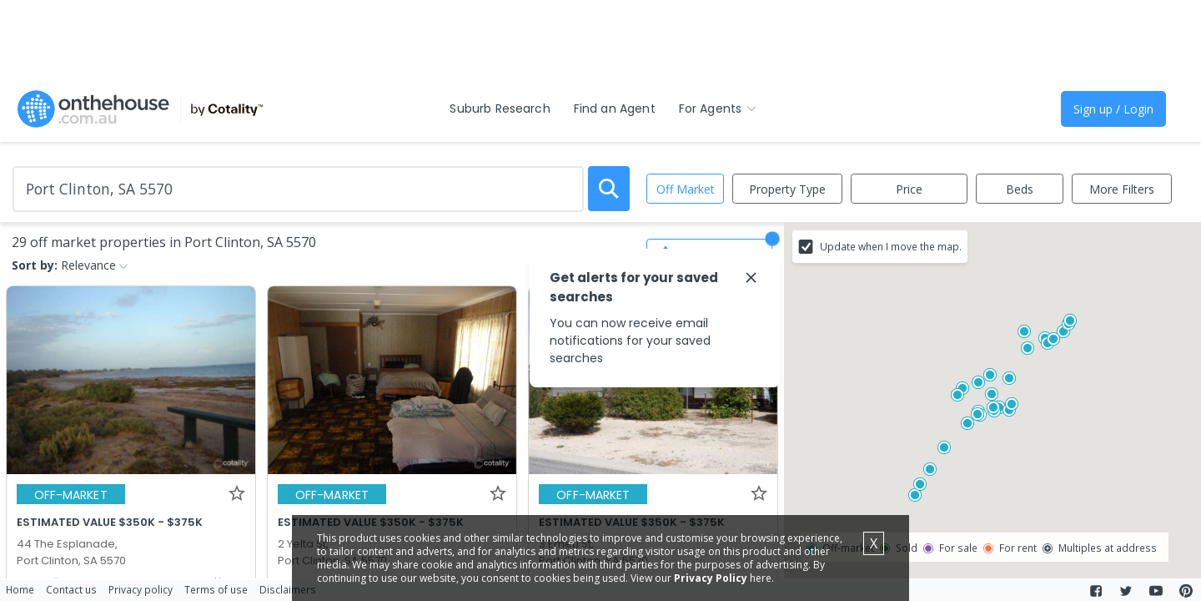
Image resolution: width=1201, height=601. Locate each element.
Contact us (71, 589)
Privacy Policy (710, 578)
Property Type (787, 189)
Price (909, 189)
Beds (1019, 189)
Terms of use (216, 589)
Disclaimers (287, 589)
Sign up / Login (1113, 109)
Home (20, 589)
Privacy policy (140, 589)
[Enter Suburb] (298, 189)
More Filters (1121, 189)
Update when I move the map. (891, 246)
